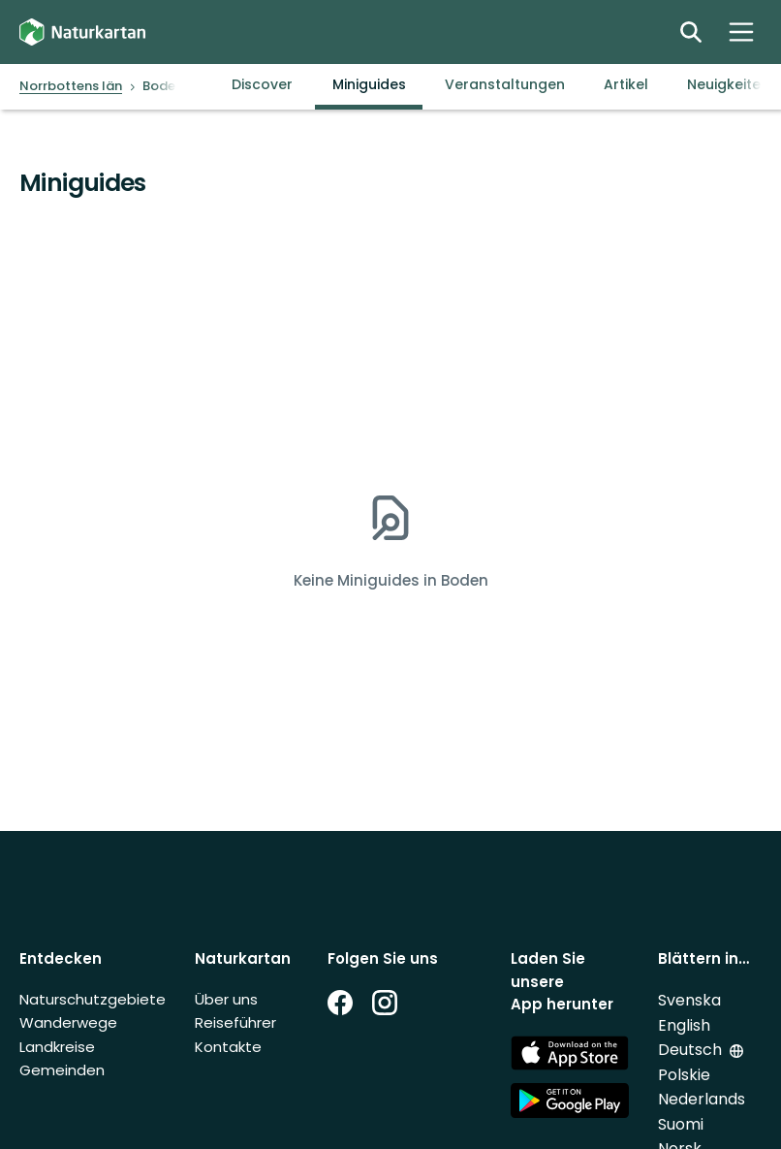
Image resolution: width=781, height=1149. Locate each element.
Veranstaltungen (505, 84)
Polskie (684, 1075)
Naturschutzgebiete (92, 999)
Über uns (226, 999)
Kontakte (228, 1047)
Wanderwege (68, 1022)
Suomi (680, 1124)
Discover (262, 84)
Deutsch (690, 1049)
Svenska (689, 1000)
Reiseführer (235, 1022)
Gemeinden (62, 1070)
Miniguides (369, 84)
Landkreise (57, 1047)
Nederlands (701, 1099)
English (684, 1025)
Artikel (626, 84)
